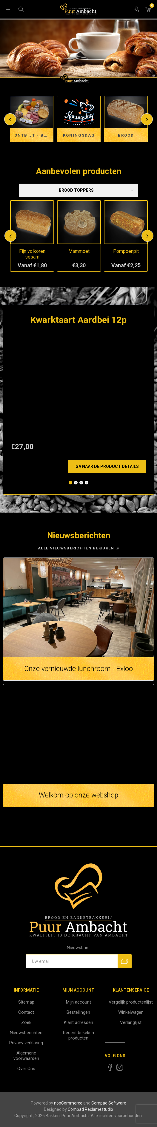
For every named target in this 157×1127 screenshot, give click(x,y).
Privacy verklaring (26, 1043)
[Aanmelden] (72, 961)
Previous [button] (10, 119)
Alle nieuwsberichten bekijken (76, 548)
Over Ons (26, 1068)
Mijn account (78, 1002)
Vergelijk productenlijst (131, 1002)
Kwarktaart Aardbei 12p (78, 320)
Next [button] (147, 119)
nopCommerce (68, 1103)
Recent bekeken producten (78, 1035)
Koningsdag (79, 135)
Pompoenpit (126, 251)
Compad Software (108, 1103)
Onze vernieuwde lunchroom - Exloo (78, 669)
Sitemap (26, 1002)
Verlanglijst (130, 1022)
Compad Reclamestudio (90, 1109)
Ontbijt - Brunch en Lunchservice (33, 135)
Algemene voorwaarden (26, 1055)
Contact (26, 1012)
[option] (78, 51)
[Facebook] (110, 1067)
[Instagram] (119, 1067)
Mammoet (79, 251)
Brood (126, 135)
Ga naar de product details (107, 466)
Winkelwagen (131, 1012)
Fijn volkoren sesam (32, 254)
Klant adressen (78, 1022)
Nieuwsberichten (26, 1032)
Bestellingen (78, 1012)
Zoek (26, 1022)
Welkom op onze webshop (78, 795)
